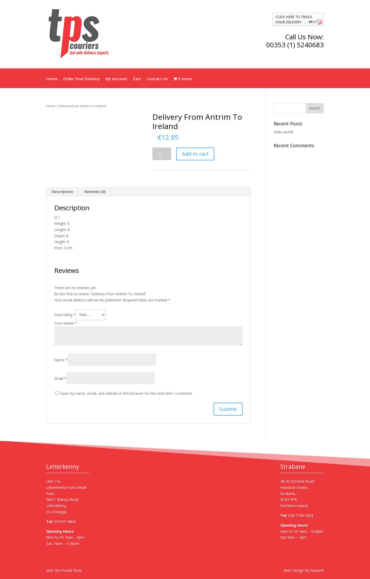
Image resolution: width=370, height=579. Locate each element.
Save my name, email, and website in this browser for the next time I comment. (126, 393)
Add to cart (195, 153)
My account (116, 79)
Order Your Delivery (81, 79)
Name (61, 359)
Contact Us (157, 79)
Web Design (294, 570)
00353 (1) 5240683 (295, 44)
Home (52, 79)
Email (60, 378)
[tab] (62, 191)
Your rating (65, 314)
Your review (65, 323)
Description (62, 191)
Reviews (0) (95, 191)
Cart (137, 79)
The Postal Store (68, 570)
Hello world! (283, 132)
